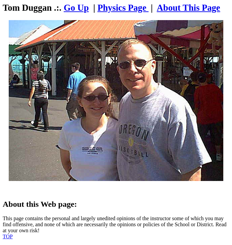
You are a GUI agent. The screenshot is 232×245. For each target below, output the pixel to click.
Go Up (76, 8)
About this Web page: (40, 204)
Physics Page (123, 8)
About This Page (188, 8)
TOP (8, 236)
